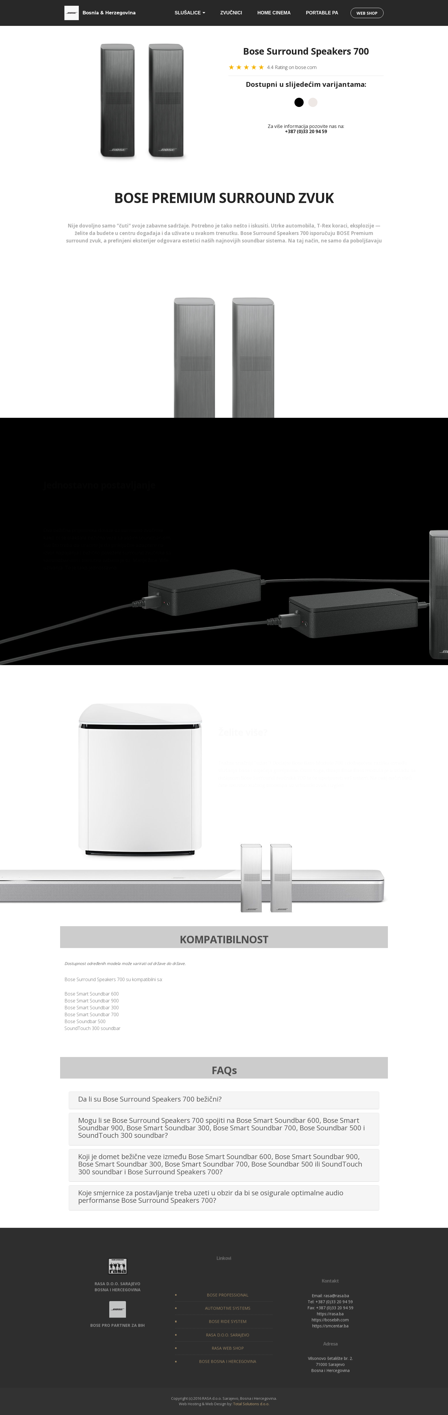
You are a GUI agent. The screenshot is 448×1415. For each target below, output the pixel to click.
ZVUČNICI (231, 12)
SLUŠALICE (188, 12)
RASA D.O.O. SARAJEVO (227, 1379)
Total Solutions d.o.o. (251, 1403)
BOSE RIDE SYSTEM (227, 1366)
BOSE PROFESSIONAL (227, 1339)
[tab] (224, 1100)
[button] (224, 1099)
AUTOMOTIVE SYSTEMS (227, 1353)
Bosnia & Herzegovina (109, 13)
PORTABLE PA (322, 12)
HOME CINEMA (274, 12)
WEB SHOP (367, 13)
